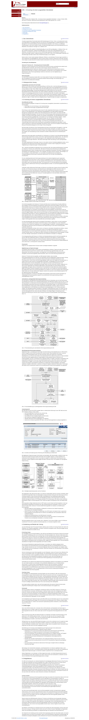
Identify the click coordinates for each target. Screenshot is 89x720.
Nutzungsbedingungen (43, 22)
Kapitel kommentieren (64, 38)
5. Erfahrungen (24, 32)
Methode (19, 16)
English (13, 7)
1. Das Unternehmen (26, 27)
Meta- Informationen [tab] (25, 14)
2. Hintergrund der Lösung (27, 28)
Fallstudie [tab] (33, 13)
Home (20, 10)
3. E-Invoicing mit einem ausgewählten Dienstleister (31, 30)
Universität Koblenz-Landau (22, 718)
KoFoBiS (19, 14)
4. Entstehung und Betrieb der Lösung (29, 31)
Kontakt (75, 7)
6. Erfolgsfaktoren (25, 33)
